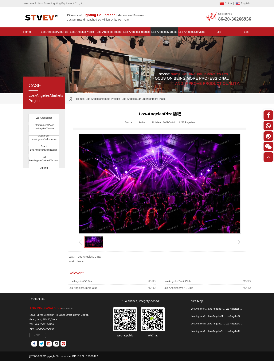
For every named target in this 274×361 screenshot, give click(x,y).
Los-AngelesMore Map (234, 331)
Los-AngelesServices (191, 31)
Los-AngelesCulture (216, 331)
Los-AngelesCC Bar (89, 256)
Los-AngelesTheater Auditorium (43, 132)
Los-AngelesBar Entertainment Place (144, 98)
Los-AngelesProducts (137, 31)
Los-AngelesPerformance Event (44, 143)
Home (27, 31)
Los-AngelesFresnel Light (109, 33)
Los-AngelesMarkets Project (164, 33)
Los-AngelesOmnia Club (112, 288)
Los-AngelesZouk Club (207, 281)
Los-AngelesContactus (246, 33)
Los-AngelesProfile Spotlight (82, 33)
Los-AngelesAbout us (54, 31)
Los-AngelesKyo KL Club (207, 288)
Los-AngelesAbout (234, 323)
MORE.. (38, 335)
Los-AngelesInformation (219, 33)
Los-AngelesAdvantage (199, 331)
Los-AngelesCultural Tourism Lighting (43, 164)
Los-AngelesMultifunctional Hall (43, 153)
